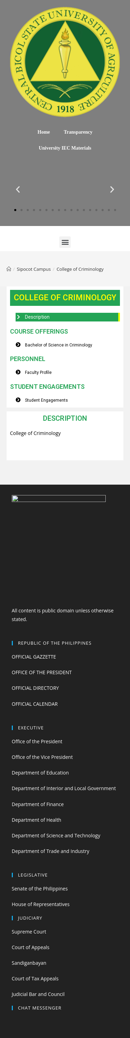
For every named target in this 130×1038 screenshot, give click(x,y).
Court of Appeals (31, 947)
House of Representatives (41, 904)
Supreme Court (29, 931)
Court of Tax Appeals (35, 978)
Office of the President (37, 741)
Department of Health (36, 820)
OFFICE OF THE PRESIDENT (42, 672)
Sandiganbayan (29, 963)
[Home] (9, 269)
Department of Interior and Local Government (64, 788)
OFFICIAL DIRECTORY (35, 688)
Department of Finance (38, 804)
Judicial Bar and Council (38, 994)
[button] (15, 210)
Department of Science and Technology (56, 835)
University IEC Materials (65, 148)
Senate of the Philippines (40, 888)
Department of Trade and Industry (50, 851)
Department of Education (40, 772)
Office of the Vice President (42, 757)
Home (43, 132)
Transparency (78, 132)
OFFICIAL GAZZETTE (34, 656)
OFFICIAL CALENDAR (35, 704)
